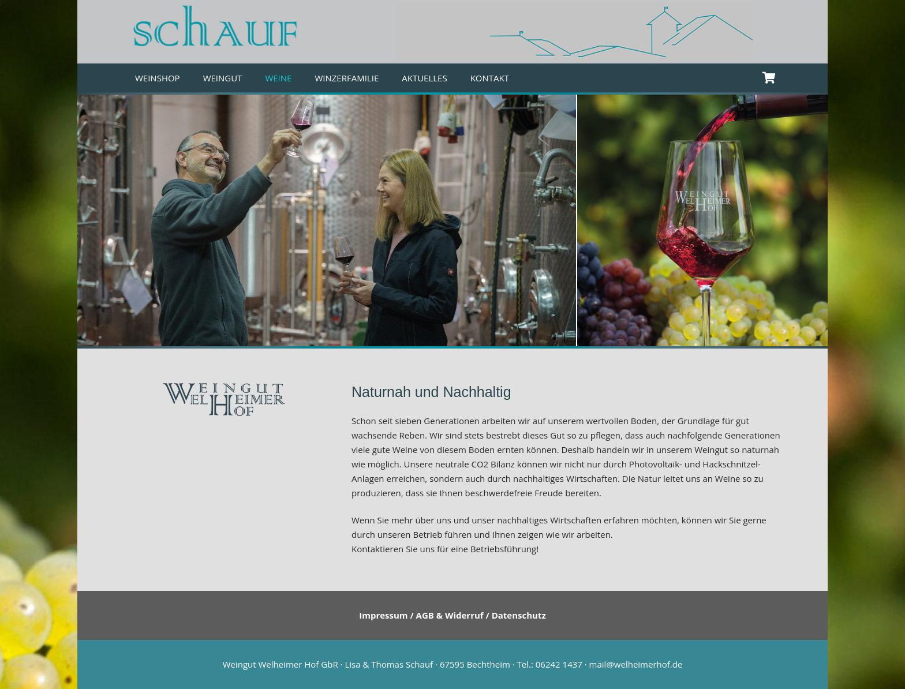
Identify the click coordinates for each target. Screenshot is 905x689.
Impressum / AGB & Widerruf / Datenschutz (452, 615)
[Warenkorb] (768, 77)
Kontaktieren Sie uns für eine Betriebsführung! (444, 549)
